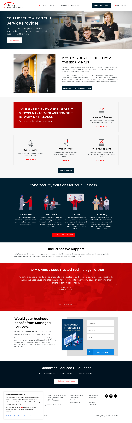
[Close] (41, 393)
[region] (23, 405)
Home (36, 5)
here (21, 407)
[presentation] (100, 347)
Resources (74, 5)
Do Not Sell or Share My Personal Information (20, 416)
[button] (16, 288)
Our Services (61, 5)
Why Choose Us (47, 5)
